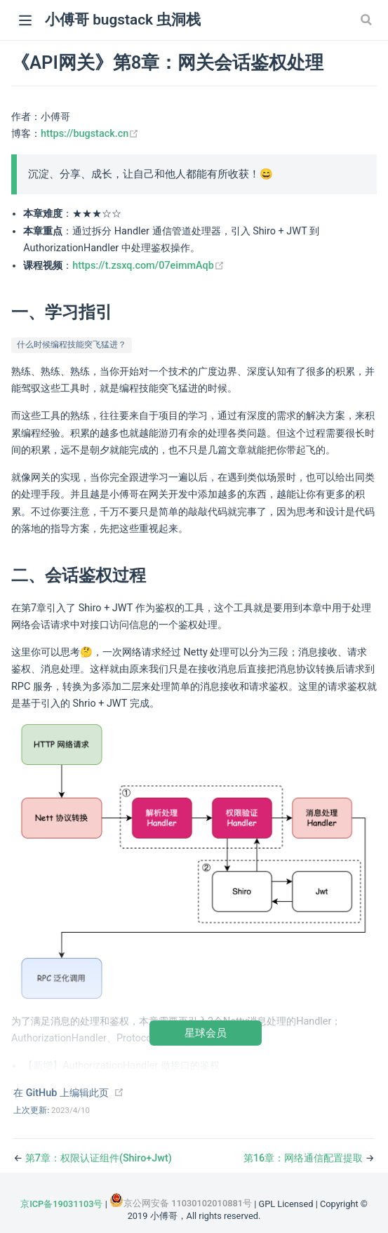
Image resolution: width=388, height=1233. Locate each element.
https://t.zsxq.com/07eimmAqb (148, 266)
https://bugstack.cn (90, 134)
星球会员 (206, 1033)
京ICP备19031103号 (61, 1204)
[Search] (367, 20)
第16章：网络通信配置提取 (304, 1158)
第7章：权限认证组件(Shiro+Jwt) (98, 1158)
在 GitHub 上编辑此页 (61, 1093)
